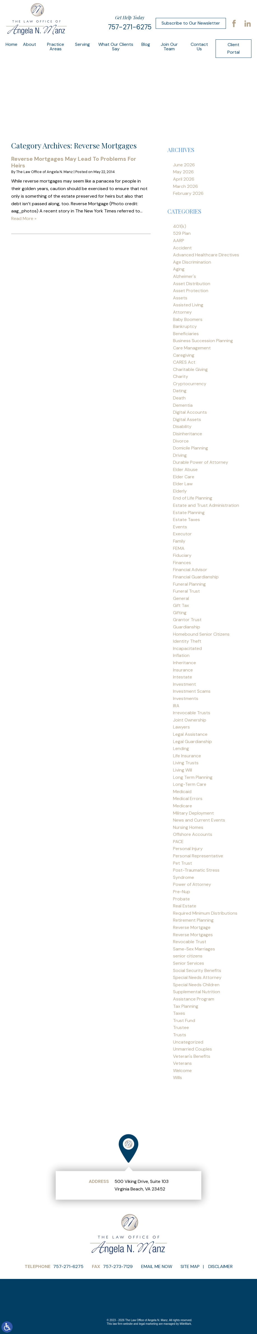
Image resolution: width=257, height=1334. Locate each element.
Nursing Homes (188, 827)
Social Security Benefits (197, 970)
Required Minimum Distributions (205, 913)
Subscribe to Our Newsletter (191, 23)
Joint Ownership (189, 720)
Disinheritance (187, 434)
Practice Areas (55, 46)
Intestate (182, 677)
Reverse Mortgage (192, 927)
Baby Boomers (187, 319)
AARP (178, 240)
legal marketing (148, 1323)
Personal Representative (198, 856)
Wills (177, 1077)
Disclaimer (220, 1266)
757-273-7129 (118, 1266)
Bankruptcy (185, 326)
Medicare (182, 806)
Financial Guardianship (196, 577)
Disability (182, 426)
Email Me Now (156, 1266)
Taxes (179, 1013)
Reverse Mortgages (193, 935)
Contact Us (199, 46)
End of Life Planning (192, 498)
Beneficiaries (186, 334)
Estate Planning (189, 512)
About (29, 44)
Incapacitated (187, 648)
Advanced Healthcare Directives (206, 255)
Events (180, 527)
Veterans (182, 1063)
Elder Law (183, 484)
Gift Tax (181, 605)
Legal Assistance (190, 734)
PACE (178, 842)
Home (11, 44)
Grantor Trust (187, 620)
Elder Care (183, 477)
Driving (180, 455)
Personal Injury (188, 849)
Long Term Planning (192, 777)
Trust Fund (184, 1020)
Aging (178, 269)
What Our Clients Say (115, 46)
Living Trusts (185, 763)
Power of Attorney (192, 884)
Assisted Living (188, 305)
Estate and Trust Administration (206, 505)
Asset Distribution (191, 284)
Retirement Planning (193, 920)
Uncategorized (188, 1042)
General (181, 598)
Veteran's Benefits (191, 1056)
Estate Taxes (186, 519)
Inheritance (184, 663)
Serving (82, 44)
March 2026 (185, 186)
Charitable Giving (190, 369)
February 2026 (188, 193)
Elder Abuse (185, 469)
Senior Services (188, 963)
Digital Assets (187, 419)
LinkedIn (247, 23)
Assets (180, 298)
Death (179, 398)
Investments (185, 698)
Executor (182, 534)
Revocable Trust (189, 942)
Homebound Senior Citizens (201, 634)
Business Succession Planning (203, 341)
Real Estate (184, 906)
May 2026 (183, 172)
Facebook (234, 23)
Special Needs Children (196, 985)
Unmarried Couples (192, 1049)
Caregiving (183, 355)
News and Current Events (199, 820)
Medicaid (182, 791)
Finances (182, 563)
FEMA (178, 548)
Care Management (192, 348)
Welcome (182, 1070)
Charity (180, 376)
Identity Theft (187, 641)
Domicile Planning (190, 448)
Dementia (183, 405)
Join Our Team (169, 46)
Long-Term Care (189, 784)
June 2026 (184, 165)
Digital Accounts (190, 412)
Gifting (179, 613)
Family (179, 541)
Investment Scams (192, 691)
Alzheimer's (184, 276)
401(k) (179, 226)
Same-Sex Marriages (194, 949)
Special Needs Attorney (197, 977)
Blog (145, 44)
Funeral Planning (189, 584)
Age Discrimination (192, 262)
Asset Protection (190, 291)
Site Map (190, 1266)
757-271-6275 (129, 27)
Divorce (181, 441)
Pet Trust (182, 863)
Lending (181, 748)
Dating (179, 391)
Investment (184, 684)
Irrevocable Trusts (191, 713)
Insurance (183, 670)
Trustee (181, 1027)
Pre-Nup (181, 892)
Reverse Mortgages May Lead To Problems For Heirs (73, 162)
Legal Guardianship (192, 741)
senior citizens (187, 956)
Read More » (23, 218)
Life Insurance (187, 756)
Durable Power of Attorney (200, 462)
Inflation (181, 655)
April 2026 (183, 179)
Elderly (180, 491)
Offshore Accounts (192, 834)
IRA (176, 706)
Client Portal (233, 48)
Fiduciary (182, 555)
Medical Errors (187, 798)
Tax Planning (185, 1006)
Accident (182, 248)
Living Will (182, 770)
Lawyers (181, 727)
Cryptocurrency (189, 384)
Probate (181, 899)
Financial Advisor (190, 570)
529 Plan (182, 233)
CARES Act (184, 362)
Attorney (182, 312)
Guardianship (186, 627)
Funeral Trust (186, 591)
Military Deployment (193, 813)
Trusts (179, 1035)
